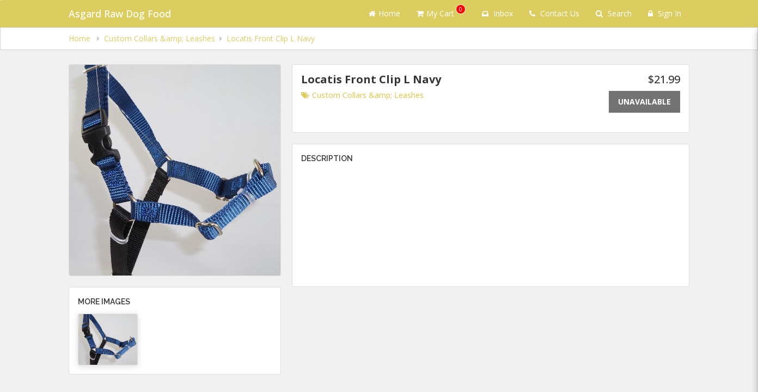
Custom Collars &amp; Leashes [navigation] (159, 38)
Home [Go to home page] (384, 13)
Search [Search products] (614, 13)
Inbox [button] (497, 13)
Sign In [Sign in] (664, 13)
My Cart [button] (441, 11)
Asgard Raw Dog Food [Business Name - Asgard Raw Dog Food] (120, 13)
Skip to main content (0, 0)
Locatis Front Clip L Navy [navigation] (271, 38)
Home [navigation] (81, 38)
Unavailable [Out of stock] (644, 101)
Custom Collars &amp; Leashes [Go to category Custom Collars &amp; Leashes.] (362, 95)
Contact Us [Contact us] (554, 13)
